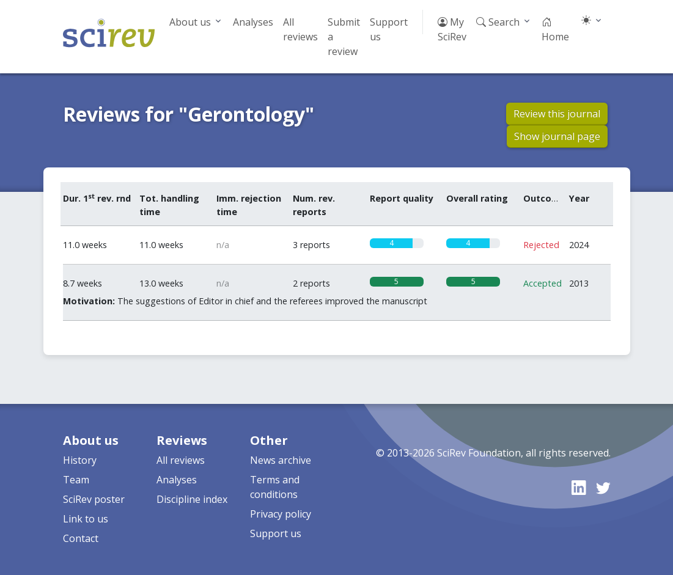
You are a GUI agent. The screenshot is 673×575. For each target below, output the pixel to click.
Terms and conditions (275, 487)
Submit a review (344, 36)
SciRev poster (94, 499)
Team (76, 479)
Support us (389, 29)
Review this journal (556, 113)
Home (555, 29)
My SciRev (452, 29)
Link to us (85, 519)
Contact (80, 538)
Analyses (253, 22)
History (80, 460)
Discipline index (191, 499)
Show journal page (557, 136)
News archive (280, 460)
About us (190, 22)
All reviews (300, 29)
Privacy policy (280, 514)
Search (498, 22)
